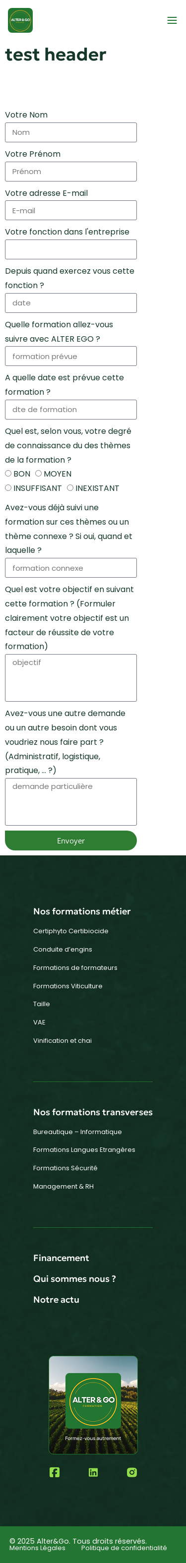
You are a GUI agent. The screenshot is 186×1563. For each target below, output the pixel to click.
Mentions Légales (37, 1548)
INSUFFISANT (37, 488)
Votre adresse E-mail (46, 193)
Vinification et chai (62, 1040)
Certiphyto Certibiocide (71, 931)
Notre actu (56, 1299)
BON (21, 474)
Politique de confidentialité (124, 1548)
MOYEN (57, 474)
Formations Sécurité (65, 1168)
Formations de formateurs (75, 967)
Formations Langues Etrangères (84, 1149)
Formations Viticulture (68, 986)
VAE (39, 1022)
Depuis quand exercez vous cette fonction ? (69, 278)
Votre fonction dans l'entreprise (67, 232)
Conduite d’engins (62, 949)
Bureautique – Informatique (77, 1132)
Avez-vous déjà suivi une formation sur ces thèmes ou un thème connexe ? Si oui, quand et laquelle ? (68, 529)
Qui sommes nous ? (74, 1278)
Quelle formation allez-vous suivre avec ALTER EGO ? (59, 332)
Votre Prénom (33, 154)
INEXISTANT (97, 488)
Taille (41, 1004)
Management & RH (63, 1186)
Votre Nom (26, 114)
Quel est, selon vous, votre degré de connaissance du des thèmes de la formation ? (68, 445)
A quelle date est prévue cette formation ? (64, 385)
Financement (61, 1257)
